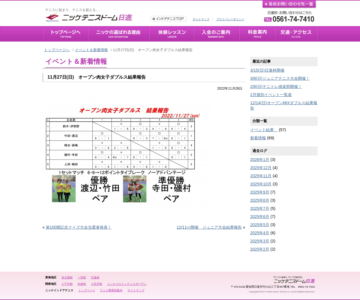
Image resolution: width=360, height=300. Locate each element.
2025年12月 (261, 167)
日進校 (95, 277)
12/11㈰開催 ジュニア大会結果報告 (209, 227)
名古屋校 (67, 277)
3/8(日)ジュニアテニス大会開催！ (280, 78)
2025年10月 (261, 184)
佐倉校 (82, 283)
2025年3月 (259, 241)
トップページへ (57, 50)
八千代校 (67, 283)
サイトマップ (201, 19)
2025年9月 (259, 192)
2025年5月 (259, 224)
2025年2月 (259, 249)
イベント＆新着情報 (91, 50)
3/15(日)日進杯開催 (267, 70)
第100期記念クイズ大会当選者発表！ (78, 227)
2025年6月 (259, 216)
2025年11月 (261, 176)
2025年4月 (259, 233)
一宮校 (82, 277)
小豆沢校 (96, 283)
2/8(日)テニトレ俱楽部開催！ (276, 86)
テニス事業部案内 (111, 290)
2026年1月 (259, 159)
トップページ (86, 290)
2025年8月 (259, 200)
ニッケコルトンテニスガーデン (127, 283)
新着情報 (258, 138)
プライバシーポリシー (230, 19)
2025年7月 (259, 208)
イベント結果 (264, 130)
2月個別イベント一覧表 (271, 94)
